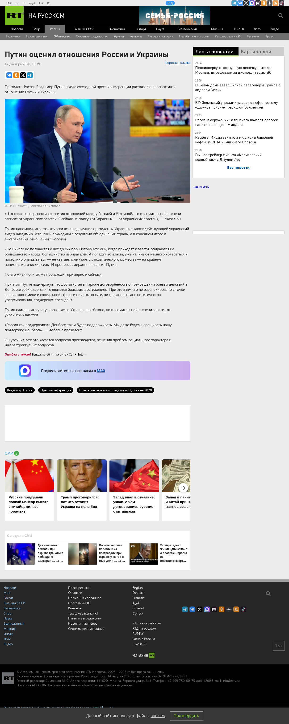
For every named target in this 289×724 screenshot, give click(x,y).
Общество (62, 36)
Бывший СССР (83, 29)
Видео (274, 29)
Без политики (187, 29)
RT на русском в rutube (258, 3)
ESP (41, 3)
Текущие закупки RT (83, 613)
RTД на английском (147, 623)
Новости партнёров (82, 623)
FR (23, 3)
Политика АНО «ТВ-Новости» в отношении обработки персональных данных (74, 685)
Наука (160, 29)
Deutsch (138, 592)
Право (269, 36)
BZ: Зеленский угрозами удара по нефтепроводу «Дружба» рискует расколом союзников (236, 104)
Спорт (141, 29)
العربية (32, 3)
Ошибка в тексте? (18, 354)
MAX (101, 370)
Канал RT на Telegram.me (234, 3)
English (138, 587)
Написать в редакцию (84, 618)
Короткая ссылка (177, 62)
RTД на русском (144, 628)
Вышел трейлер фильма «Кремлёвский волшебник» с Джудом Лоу (228, 157)
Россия (55, 29)
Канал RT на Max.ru (252, 3)
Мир (37, 29)
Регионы (136, 36)
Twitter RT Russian (246, 3)
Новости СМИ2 (201, 186)
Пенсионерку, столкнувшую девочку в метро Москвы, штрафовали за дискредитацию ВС (233, 70)
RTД (170, 3)
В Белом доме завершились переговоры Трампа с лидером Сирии (237, 87)
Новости (17, 29)
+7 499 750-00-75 (181, 680)
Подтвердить (186, 715)
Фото (257, 29)
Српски (138, 613)
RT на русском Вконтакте (240, 3)
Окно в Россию (144, 638)
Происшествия (37, 36)
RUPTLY (138, 633)
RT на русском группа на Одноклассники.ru (264, 3)
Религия (253, 36)
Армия (119, 36)
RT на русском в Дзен (269, 3)
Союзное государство (92, 36)
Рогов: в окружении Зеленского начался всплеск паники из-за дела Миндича (236, 122)
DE (17, 3)
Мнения (217, 29)
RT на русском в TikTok (281, 3)
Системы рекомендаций (86, 628)
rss (275, 3)
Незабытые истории (194, 36)
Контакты (75, 608)
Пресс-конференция (56, 390)
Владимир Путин (19, 390)
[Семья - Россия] (174, 15)
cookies (158, 715)
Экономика (117, 29)
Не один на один (160, 36)
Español (138, 608)
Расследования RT (228, 36)
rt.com (47, 676)
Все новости (238, 167)
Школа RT (140, 644)
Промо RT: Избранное (84, 597)
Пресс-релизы (78, 587)
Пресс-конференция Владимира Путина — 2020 (115, 390)
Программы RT (79, 603)
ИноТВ (239, 29)
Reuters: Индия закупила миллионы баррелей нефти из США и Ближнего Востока (234, 139)
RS (48, 3)
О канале (75, 592)
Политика (13, 36)
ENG (9, 3)
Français (138, 598)
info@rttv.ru (231, 680)
